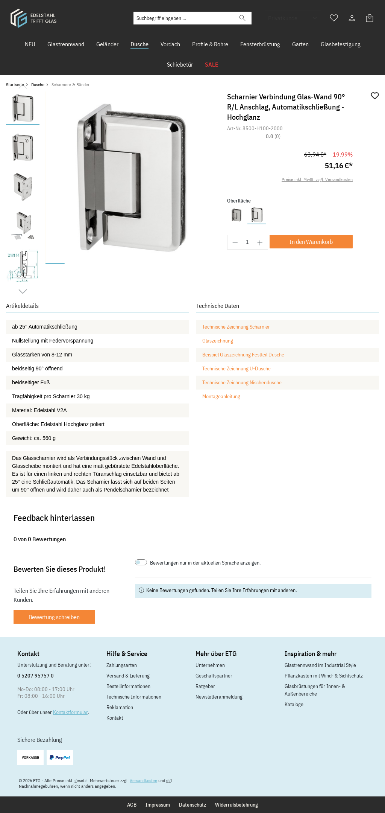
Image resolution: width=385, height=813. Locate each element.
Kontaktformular (70, 712)
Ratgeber (205, 686)
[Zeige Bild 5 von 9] (131, 263)
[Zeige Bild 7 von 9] (170, 263)
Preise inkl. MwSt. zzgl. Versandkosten (317, 179)
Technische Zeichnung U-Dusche (236, 368)
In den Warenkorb (311, 241)
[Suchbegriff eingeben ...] (183, 18)
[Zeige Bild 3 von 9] (93, 263)
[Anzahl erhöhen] (260, 242)
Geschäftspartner (214, 675)
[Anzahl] (248, 242)
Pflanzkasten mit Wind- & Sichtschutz (324, 675)
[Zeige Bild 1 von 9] (55, 263)
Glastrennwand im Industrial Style (320, 665)
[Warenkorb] (370, 18)
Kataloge (294, 704)
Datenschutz (192, 804)
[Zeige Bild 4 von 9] (112, 263)
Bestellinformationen (128, 686)
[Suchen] (242, 18)
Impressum (158, 804)
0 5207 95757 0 (35, 675)
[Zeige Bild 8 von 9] (189, 263)
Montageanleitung (221, 396)
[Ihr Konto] (352, 18)
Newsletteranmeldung (219, 696)
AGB (131, 804)
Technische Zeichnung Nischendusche (242, 382)
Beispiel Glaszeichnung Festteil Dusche (243, 354)
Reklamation (119, 707)
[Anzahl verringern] (235, 242)
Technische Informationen (133, 696)
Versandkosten (143, 780)
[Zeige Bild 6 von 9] (151, 263)
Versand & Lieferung (128, 675)
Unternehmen (210, 665)
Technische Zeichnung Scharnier (236, 326)
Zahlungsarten (121, 665)
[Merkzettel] (334, 18)
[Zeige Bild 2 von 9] (74, 263)
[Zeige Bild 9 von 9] (208, 263)
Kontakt (114, 717)
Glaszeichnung (217, 340)
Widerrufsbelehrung (236, 804)
